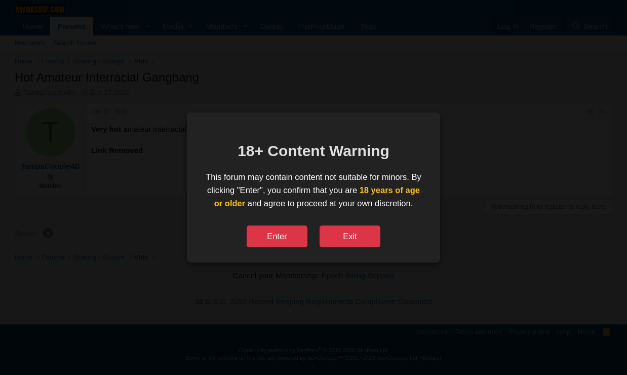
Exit (350, 236)
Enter (277, 236)
